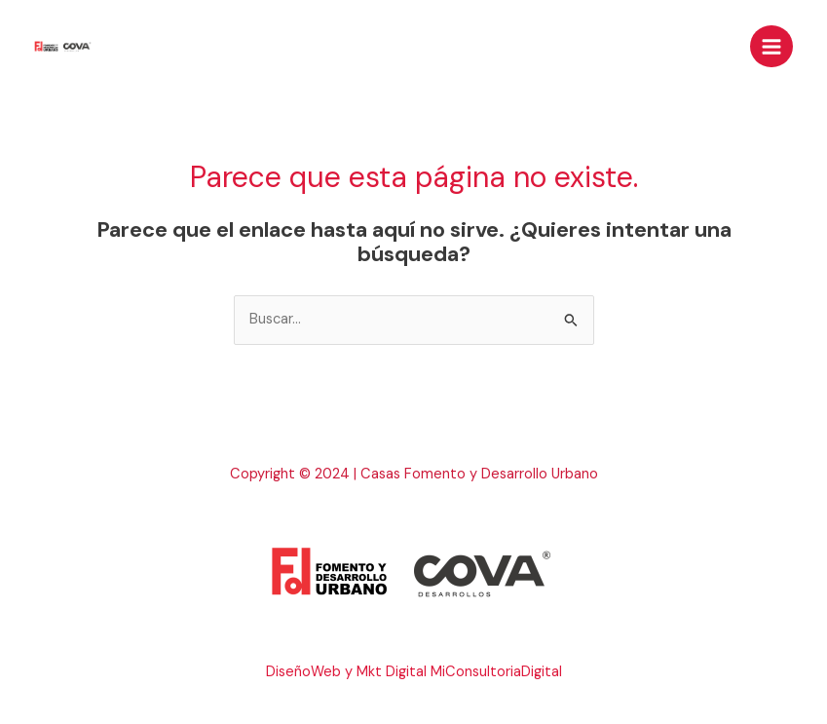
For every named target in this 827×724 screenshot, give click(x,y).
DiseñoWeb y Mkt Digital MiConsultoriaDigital (414, 672)
